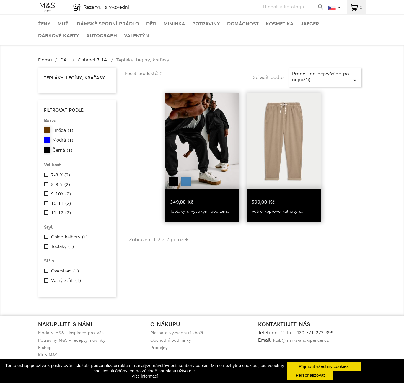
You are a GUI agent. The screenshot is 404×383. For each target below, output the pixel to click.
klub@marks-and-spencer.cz (301, 340)
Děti (151, 24)
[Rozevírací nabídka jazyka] (335, 8)
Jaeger (310, 24)
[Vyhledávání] (293, 7)
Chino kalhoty (69, 237)
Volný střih (66, 280)
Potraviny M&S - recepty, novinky (71, 340)
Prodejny (159, 347)
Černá (62, 150)
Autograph (101, 36)
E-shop (45, 347)
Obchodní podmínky (170, 340)
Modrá (63, 140)
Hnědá (63, 130)
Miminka (174, 24)
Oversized (65, 271)
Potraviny (206, 24)
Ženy (44, 24)
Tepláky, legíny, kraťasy (74, 78)
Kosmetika (280, 24)
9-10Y (61, 194)
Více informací (144, 376)
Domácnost (243, 24)
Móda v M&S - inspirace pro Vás (71, 332)
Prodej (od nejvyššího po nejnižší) (325, 77)
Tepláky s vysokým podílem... (199, 211)
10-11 (61, 203)
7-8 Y (60, 175)
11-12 (61, 213)
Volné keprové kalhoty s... (277, 211)
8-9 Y (60, 184)
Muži (64, 24)
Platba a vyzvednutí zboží (176, 332)
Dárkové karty (58, 36)
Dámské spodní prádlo (108, 24)
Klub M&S (47, 355)
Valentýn (136, 36)
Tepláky (62, 246)
